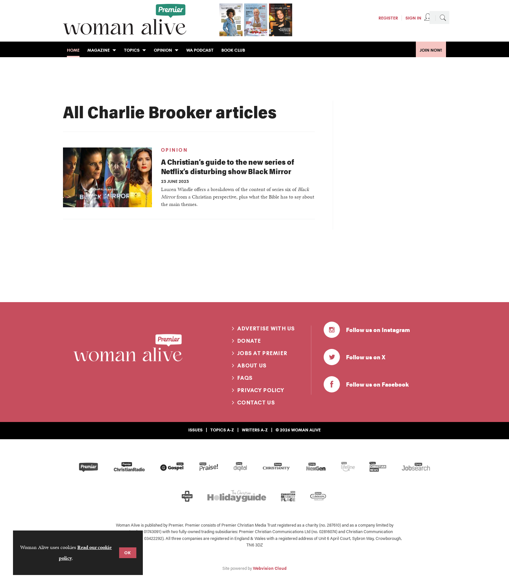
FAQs (245, 378)
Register (388, 17)
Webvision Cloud (270, 568)
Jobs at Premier (262, 353)
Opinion (174, 150)
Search (443, 17)
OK (127, 552)
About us (252, 365)
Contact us (256, 402)
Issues (195, 429)
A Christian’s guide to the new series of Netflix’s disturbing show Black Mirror (227, 166)
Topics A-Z (222, 429)
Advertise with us (266, 328)
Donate (249, 341)
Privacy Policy (260, 390)
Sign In (413, 17)
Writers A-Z (255, 429)
